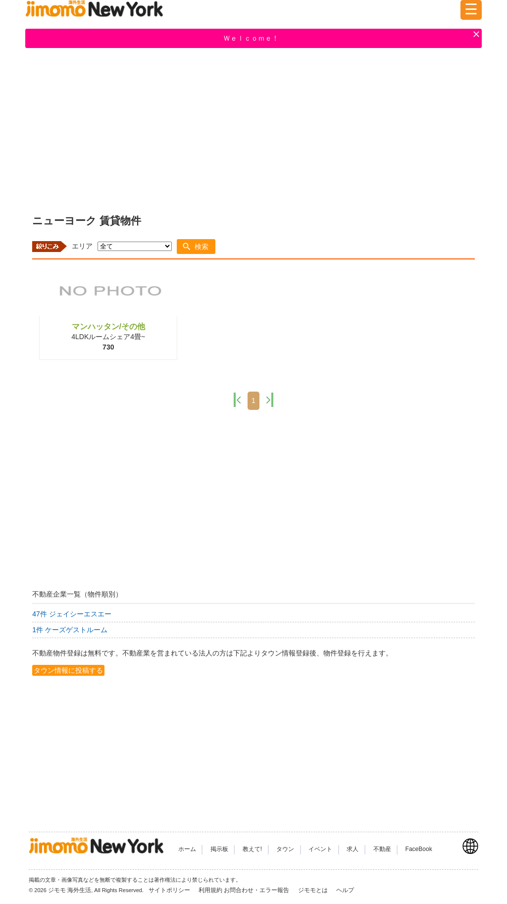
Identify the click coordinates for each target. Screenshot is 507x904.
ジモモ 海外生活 (69, 890)
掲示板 (219, 849)
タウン (285, 849)
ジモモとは (313, 890)
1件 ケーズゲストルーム (69, 630)
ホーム (187, 849)
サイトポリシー (170, 890)
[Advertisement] (253, 129)
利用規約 (210, 890)
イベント (320, 849)
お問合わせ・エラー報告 (257, 890)
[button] (196, 246)
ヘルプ (345, 890)
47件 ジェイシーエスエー (71, 614)
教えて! (252, 849)
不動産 (382, 849)
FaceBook (419, 849)
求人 (352, 849)
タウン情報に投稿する (68, 670)
